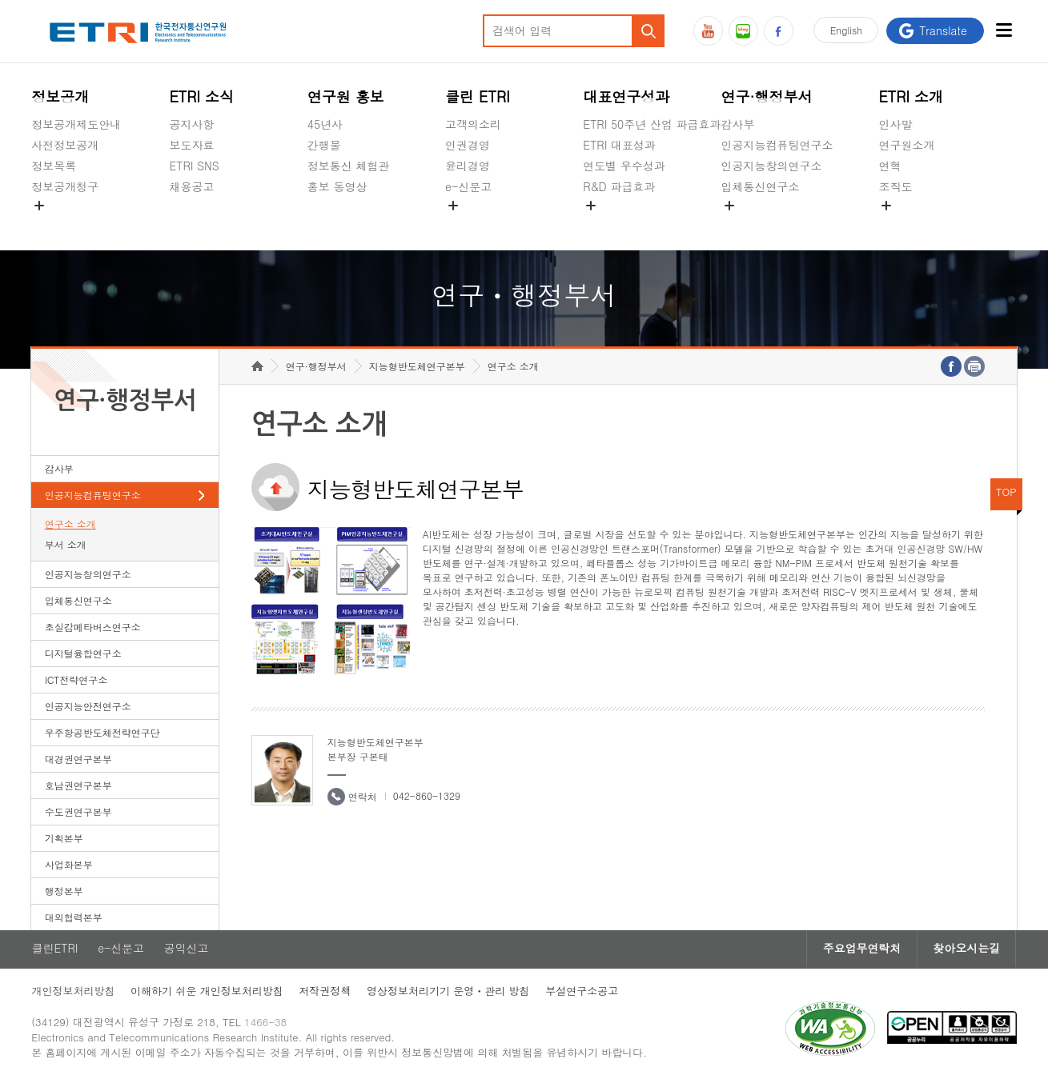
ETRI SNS (194, 166)
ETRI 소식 (202, 96)
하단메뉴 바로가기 (0, 0)
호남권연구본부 (78, 788)
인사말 (895, 124)
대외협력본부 (73, 920)
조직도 (895, 186)
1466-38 (266, 1025)
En (845, 31)
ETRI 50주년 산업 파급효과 (652, 124)
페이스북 (778, 31)
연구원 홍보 (345, 96)
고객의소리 (473, 124)
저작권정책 (325, 993)
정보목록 (53, 166)
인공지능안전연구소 (88, 709)
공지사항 (192, 124)
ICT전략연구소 (76, 682)
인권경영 (467, 145)
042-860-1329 (426, 798)
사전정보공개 (64, 145)
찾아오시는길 (966, 952)
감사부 (738, 124)
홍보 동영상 (337, 186)
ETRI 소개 (910, 96)
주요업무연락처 (860, 952)
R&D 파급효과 (619, 186)
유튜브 (708, 31)
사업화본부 (69, 867)
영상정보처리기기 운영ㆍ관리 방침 (449, 993)
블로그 (743, 31)
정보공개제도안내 (76, 124)
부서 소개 (65, 547)
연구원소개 (906, 145)
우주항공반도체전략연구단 (102, 735)
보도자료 (192, 145)
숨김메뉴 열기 (39, 206)
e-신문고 (468, 186)
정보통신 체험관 (348, 166)
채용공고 (192, 186)
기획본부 (64, 841)
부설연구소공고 (583, 993)
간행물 (324, 145)
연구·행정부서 (767, 96)
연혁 (889, 166)
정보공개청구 (64, 186)
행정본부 (64, 894)
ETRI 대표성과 (619, 145)
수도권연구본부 (78, 814)
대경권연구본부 (78, 762)
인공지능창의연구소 (771, 166)
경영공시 (53, 224)
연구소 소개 (70, 527)
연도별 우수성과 (624, 166)
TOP (1006, 494)
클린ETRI (54, 952)
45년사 (325, 124)
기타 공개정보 (914, 224)
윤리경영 (467, 166)
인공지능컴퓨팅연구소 (777, 145)
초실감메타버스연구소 (777, 224)
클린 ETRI (477, 96)
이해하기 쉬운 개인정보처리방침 (206, 993)
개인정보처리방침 (72, 993)
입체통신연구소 (760, 186)
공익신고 (467, 224)
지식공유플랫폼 (622, 224)
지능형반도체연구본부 (417, 369)
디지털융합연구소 (83, 656)
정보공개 (60, 96)
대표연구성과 (626, 96)
